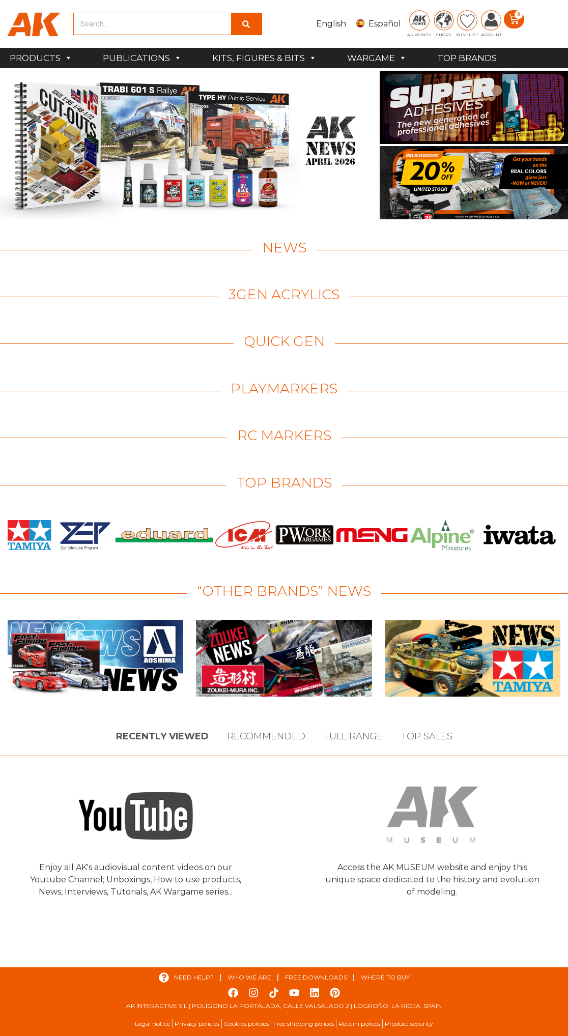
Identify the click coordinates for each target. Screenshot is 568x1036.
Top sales (426, 736)
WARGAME (377, 58)
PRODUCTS (41, 58)
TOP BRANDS (467, 58)
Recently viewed (162, 736)
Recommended (266, 736)
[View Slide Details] (188, 145)
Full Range (353, 736)
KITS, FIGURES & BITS (264, 58)
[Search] (246, 24)
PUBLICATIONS (142, 58)
